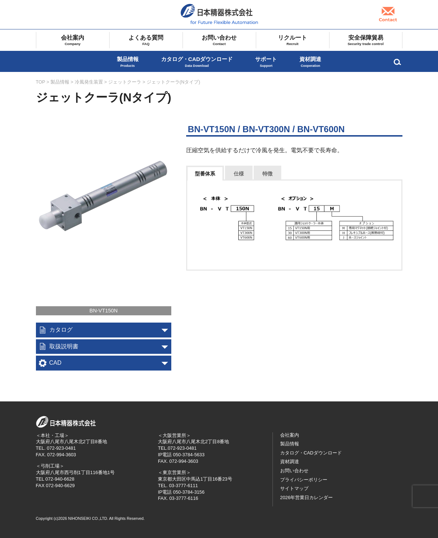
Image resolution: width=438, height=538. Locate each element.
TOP (40, 82)
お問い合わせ (219, 40)
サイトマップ (294, 488)
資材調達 (310, 62)
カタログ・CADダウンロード (197, 62)
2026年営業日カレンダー (306, 497)
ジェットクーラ (124, 82)
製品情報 (128, 62)
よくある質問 (146, 40)
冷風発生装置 (89, 82)
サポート (266, 62)
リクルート (292, 40)
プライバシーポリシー (303, 479)
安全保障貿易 (365, 40)
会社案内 (72, 40)
